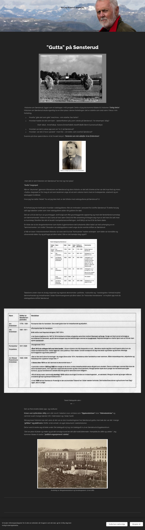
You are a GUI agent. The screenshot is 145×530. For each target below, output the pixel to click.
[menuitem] (5, 16)
